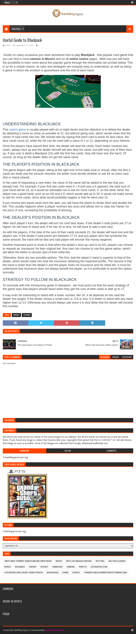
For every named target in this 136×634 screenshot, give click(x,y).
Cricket (44, 567)
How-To (83, 567)
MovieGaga (52, 573)
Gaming (71, 567)
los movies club (99, 567)
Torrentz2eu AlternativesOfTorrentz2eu (105, 573)
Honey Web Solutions (55, 630)
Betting (100, 561)
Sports (76, 573)
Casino (26, 315)
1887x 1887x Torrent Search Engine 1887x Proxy (28, 561)
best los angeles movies (79, 561)
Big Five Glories (116, 561)
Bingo (16, 315)
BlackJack (20, 567)
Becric (59, 561)
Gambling (57, 567)
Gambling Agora (21, 630)
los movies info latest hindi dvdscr (23, 573)
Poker (65, 573)
